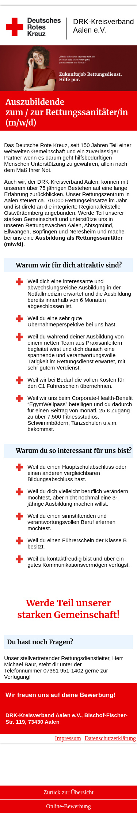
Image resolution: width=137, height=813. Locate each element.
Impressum (68, 738)
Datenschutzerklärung (110, 738)
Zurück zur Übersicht (68, 792)
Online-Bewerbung (68, 806)
